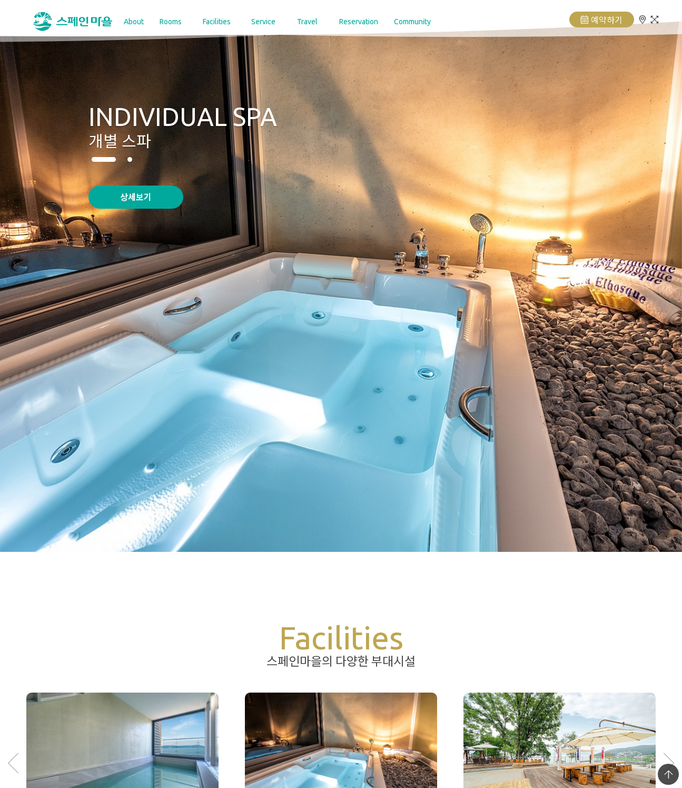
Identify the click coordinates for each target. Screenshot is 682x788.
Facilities (217, 21)
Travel (307, 21)
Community (412, 21)
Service (263, 21)
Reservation (358, 21)
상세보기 (136, 196)
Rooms (171, 21)
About (134, 21)
